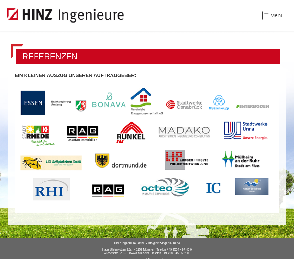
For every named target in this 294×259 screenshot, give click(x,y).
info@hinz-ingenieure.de (164, 243)
